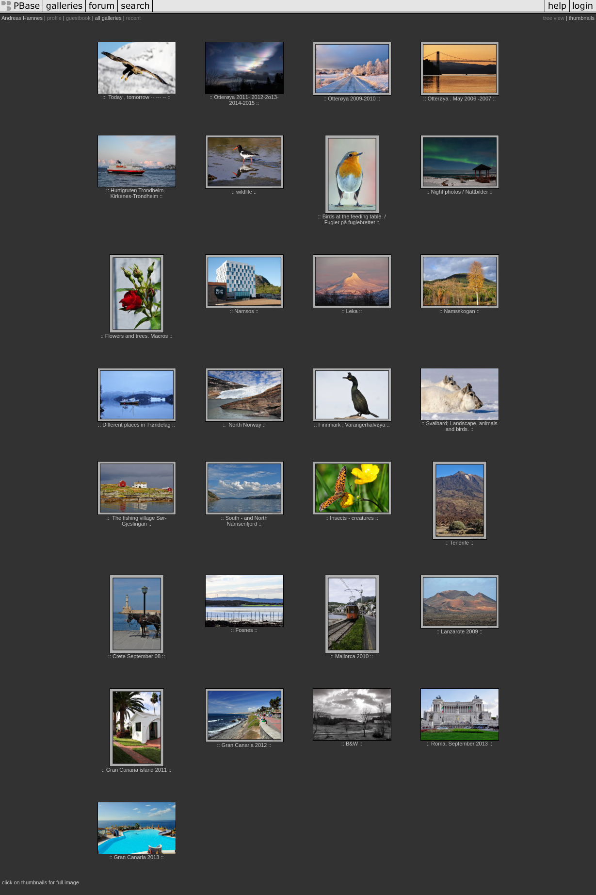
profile (54, 18)
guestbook (78, 18)
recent (133, 18)
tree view (553, 18)
